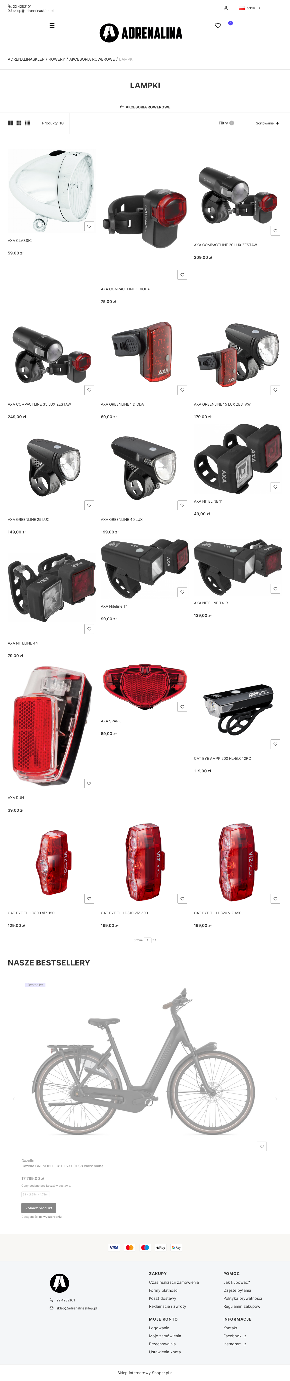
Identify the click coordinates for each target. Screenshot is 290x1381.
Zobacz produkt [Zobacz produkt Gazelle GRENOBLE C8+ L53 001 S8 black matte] (39, 1208)
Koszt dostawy (162, 1298)
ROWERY (57, 59)
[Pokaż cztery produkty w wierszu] (27, 123)
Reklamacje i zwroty (167, 1306)
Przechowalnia (162, 1343)
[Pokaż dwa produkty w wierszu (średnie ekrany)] (10, 123)
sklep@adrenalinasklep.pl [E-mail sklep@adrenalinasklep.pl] (33, 10)
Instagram (233, 1343)
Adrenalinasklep (26, 59)
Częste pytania (237, 1290)
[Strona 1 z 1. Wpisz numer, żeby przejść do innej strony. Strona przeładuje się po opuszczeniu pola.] (147, 940)
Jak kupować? (236, 1282)
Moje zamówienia (165, 1335)
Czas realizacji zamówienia (174, 1282)
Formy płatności (163, 1290)
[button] (58, 26)
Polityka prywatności (242, 1298)
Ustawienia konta (165, 1351)
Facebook (233, 1335)
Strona (138, 940)
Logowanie (159, 1327)
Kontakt (230, 1327)
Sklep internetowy (143, 1372)
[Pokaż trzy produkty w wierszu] (19, 123)
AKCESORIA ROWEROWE (92, 59)
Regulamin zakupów (241, 1306)
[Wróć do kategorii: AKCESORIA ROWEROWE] (145, 107)
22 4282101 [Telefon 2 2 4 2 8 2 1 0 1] (22, 6)
